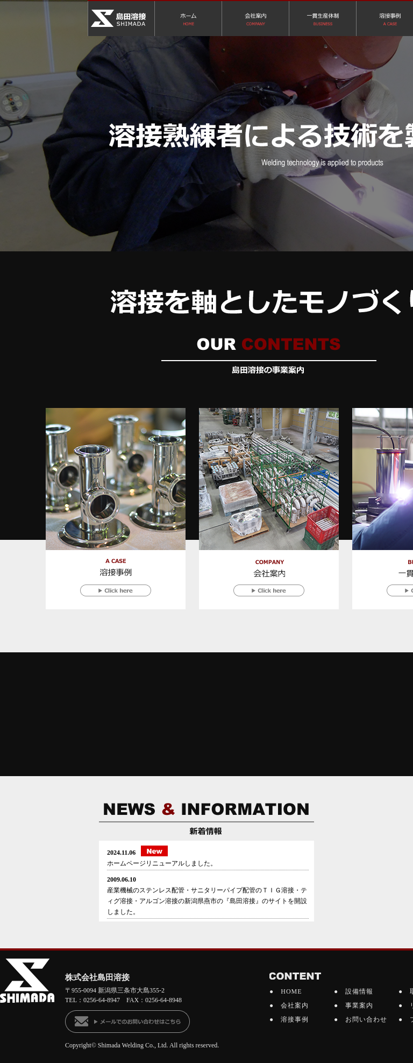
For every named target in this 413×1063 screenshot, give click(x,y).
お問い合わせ (366, 1019)
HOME (291, 991)
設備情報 (359, 991)
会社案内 (295, 1005)
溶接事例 (295, 1019)
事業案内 (359, 1005)
